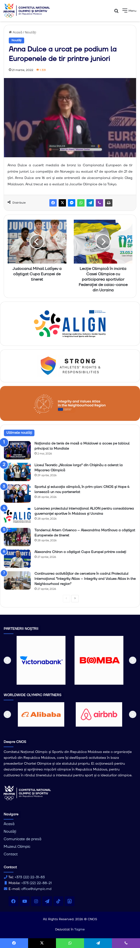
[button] (7, 660)
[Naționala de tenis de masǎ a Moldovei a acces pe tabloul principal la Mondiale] (17, 450)
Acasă (15, 32)
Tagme (79, 929)
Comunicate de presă (22, 839)
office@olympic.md (36, 889)
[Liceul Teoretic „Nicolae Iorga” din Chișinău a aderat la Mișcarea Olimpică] (17, 472)
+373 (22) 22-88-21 (36, 883)
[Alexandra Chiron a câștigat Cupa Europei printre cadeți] (17, 559)
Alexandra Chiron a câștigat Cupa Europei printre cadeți (80, 552)
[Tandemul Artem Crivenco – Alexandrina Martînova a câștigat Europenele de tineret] (17, 537)
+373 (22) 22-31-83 (30, 877)
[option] (41, 660)
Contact (11, 854)
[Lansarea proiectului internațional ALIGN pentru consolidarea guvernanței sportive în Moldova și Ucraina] (17, 515)
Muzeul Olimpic (17, 846)
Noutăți (30, 32)
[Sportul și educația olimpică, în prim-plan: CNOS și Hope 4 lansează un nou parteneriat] (17, 493)
